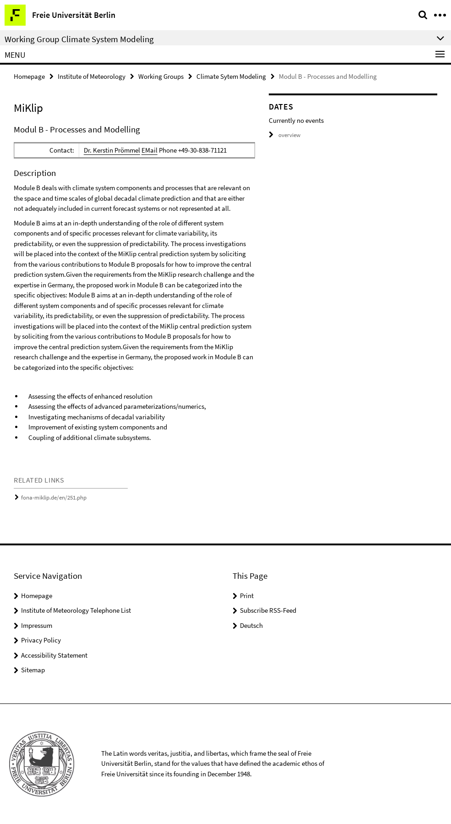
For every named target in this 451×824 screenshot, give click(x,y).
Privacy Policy (41, 640)
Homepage (29, 76)
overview (284, 135)
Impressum (36, 625)
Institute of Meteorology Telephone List (76, 610)
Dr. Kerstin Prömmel (112, 150)
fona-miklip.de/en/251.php (54, 497)
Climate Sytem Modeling (231, 76)
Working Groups (161, 76)
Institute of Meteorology (91, 76)
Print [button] (247, 595)
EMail (149, 150)
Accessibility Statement (54, 655)
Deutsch (251, 625)
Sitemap (33, 669)
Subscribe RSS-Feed (268, 610)
